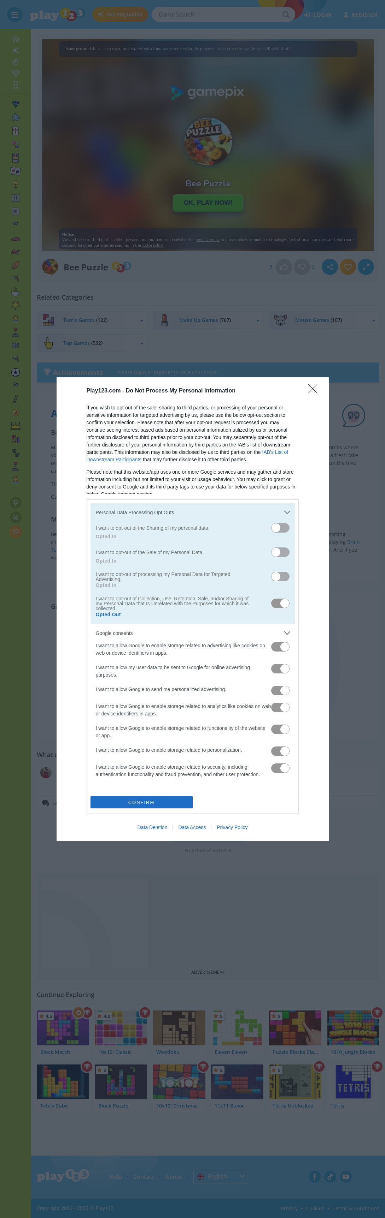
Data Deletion (153, 827)
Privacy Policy (232, 827)
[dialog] (193, 609)
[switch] (280, 528)
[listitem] (193, 512)
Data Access (192, 827)
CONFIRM (141, 802)
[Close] (315, 391)
